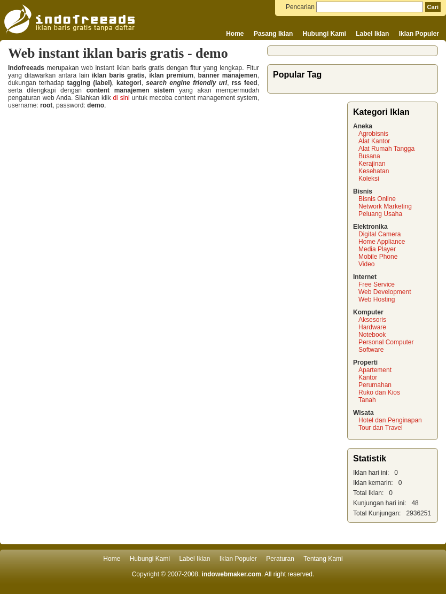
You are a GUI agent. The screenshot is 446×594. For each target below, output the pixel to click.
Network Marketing (385, 206)
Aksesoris (372, 319)
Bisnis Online (377, 199)
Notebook (372, 334)
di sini (121, 98)
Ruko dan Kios (379, 392)
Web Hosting (376, 299)
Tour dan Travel (380, 427)
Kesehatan (373, 171)
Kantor (367, 377)
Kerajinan (372, 163)
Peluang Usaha (380, 214)
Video (366, 264)
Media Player (377, 249)
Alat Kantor (374, 141)
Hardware (372, 327)
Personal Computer (385, 342)
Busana (369, 156)
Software (371, 349)
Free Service (376, 284)
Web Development (384, 292)
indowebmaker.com (231, 574)
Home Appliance (381, 241)
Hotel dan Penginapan (390, 420)
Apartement (375, 370)
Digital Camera (379, 234)
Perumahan (375, 385)
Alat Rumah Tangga (386, 148)
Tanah (367, 400)
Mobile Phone (377, 256)
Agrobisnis (373, 133)
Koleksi (368, 178)
